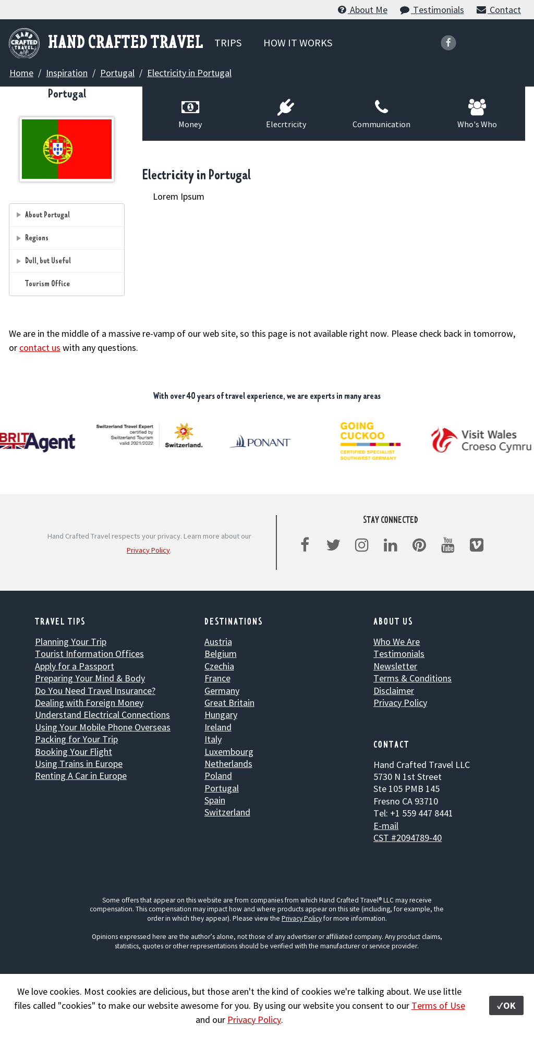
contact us (39, 347)
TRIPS (227, 42)
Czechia (219, 666)
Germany (221, 691)
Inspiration (67, 73)
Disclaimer (393, 691)
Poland (218, 776)
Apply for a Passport (74, 666)
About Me (361, 10)
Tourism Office (47, 284)
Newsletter (395, 666)
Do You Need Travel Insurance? (95, 691)
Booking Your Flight (73, 752)
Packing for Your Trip (76, 739)
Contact (498, 10)
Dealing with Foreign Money (89, 703)
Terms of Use (438, 1005)
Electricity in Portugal (189, 73)
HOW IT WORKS (297, 42)
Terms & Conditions (412, 678)
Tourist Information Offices (89, 654)
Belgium (220, 654)
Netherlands (228, 764)
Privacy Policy (148, 550)
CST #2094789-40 (407, 838)
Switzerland (227, 812)
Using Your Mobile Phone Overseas (103, 727)
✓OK (506, 1005)
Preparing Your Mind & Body (90, 678)
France (217, 678)
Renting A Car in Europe (81, 776)
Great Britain (229, 703)
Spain (214, 800)
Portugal (117, 73)
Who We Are (396, 642)
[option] (151, 435)
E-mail (385, 826)
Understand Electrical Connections (102, 715)
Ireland (218, 727)
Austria (218, 642)
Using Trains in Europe (79, 764)
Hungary (220, 715)
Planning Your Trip (70, 642)
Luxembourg (228, 752)
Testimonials (431, 10)
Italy (213, 739)
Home (21, 73)
